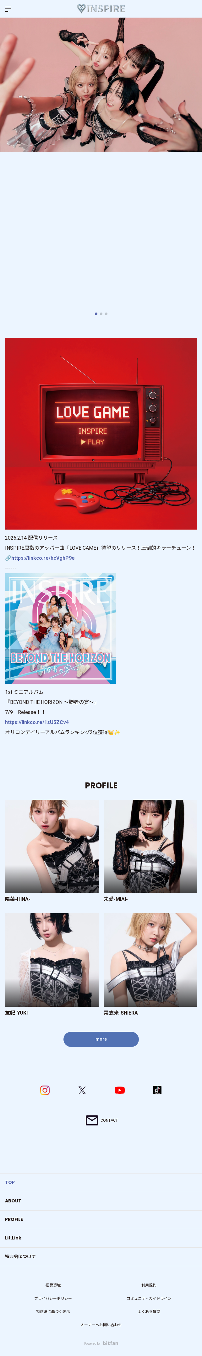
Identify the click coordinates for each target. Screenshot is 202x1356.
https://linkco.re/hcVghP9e (43, 558)
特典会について (20, 1256)
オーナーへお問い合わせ (101, 1325)
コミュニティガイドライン (149, 1298)
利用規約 (148, 1285)
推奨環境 (53, 1285)
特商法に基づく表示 (53, 1312)
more (101, 1039)
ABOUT (13, 1201)
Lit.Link (13, 1238)
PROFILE (14, 1219)
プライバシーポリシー (53, 1298)
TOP (10, 1182)
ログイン (192, 9)
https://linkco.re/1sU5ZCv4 (37, 722)
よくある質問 (149, 1312)
